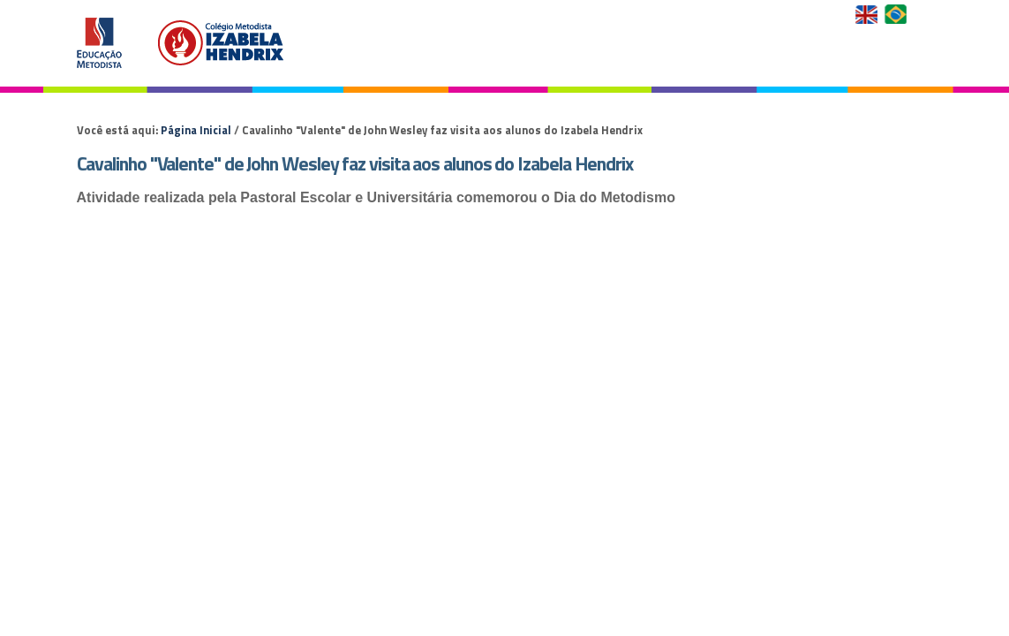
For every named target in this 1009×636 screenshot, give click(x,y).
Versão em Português (897, 14)
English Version (868, 14)
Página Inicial (196, 130)
